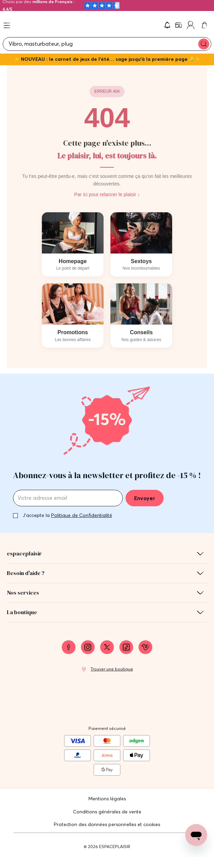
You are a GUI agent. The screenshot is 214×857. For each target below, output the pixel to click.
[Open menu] (7, 25)
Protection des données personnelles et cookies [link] (107, 824)
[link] (179, 25)
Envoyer (144, 498)
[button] (167, 25)
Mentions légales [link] (107, 799)
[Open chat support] (196, 835)
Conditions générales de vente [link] (107, 812)
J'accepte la (67, 515)
